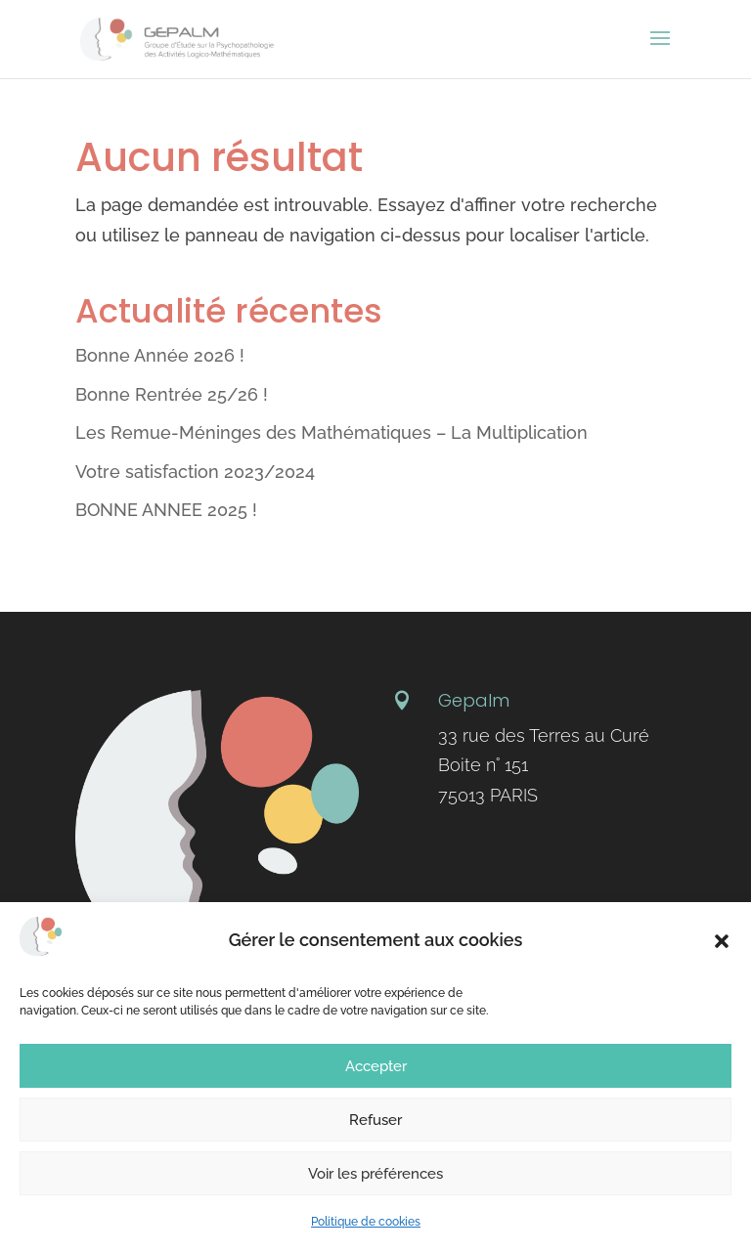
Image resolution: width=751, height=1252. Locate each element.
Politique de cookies (365, 1222)
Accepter (376, 1066)
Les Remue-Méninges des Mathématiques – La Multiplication (331, 432)
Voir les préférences (375, 1174)
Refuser (375, 1120)
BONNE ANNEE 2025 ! (166, 509)
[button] (721, 941)
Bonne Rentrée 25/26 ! (171, 394)
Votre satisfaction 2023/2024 (195, 471)
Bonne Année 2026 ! (159, 355)
